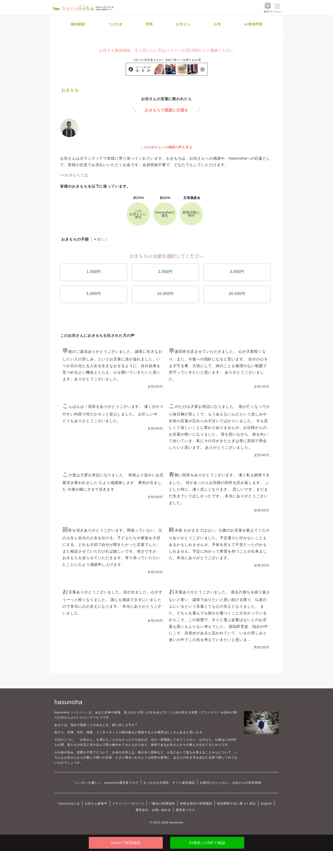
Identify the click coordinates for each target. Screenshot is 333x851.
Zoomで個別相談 (126, 843)
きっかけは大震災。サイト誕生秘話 (169, 782)
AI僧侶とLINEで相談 (207, 843)
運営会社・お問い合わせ (153, 810)
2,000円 (165, 272)
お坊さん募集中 (96, 803)
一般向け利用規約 (162, 803)
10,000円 (165, 294)
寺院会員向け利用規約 (196, 803)
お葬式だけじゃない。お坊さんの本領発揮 (230, 782)
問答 (149, 24)
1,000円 (93, 272)
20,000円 (237, 294)
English (266, 803)
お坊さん (183, 24)
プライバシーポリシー (128, 803)
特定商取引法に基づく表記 (236, 803)
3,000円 (237, 272)
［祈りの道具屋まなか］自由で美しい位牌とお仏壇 (166, 60)
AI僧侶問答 (253, 24)
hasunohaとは (69, 803)
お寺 (217, 24)
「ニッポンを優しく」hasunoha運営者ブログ (105, 782)
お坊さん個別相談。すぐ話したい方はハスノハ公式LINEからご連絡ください (166, 50)
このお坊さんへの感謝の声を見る (166, 147)
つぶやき (115, 24)
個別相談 (78, 24)
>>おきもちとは (74, 175)
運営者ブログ (185, 810)
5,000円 (93, 294)
